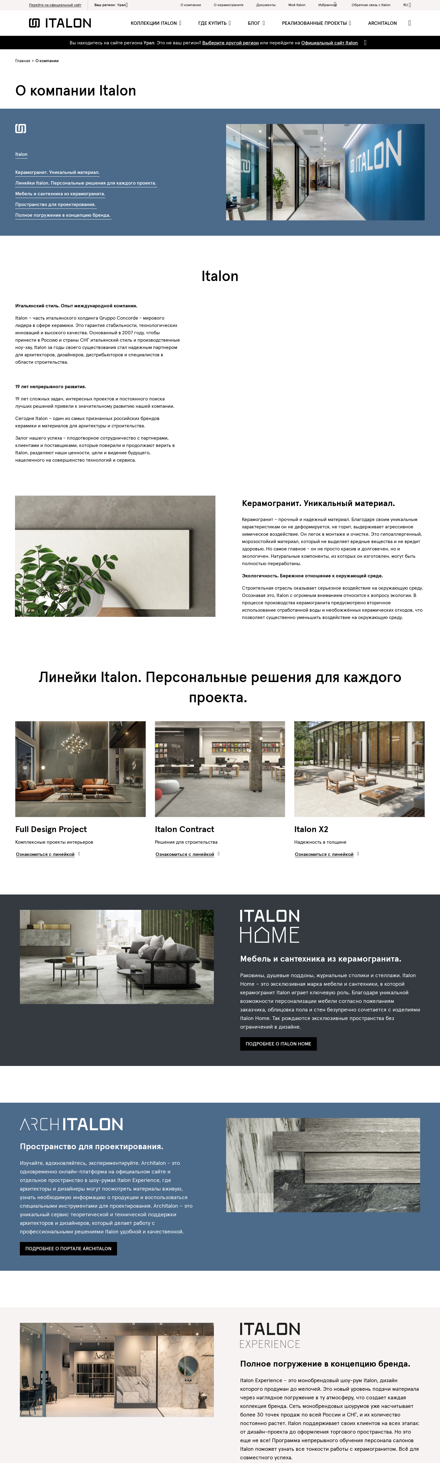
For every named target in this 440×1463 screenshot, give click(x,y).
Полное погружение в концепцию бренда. (63, 215)
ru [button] (405, 4)
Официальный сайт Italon (329, 42)
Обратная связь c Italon (371, 4)
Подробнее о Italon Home (278, 1044)
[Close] (364, 42)
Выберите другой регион (230, 42)
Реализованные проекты (315, 23)
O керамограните (229, 4)
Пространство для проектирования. (56, 204)
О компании (191, 4)
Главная (22, 60)
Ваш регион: (111, 5)
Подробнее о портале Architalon (68, 1248)
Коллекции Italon (154, 23)
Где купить (213, 23)
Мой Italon (297, 4)
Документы (266, 4)
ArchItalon (382, 23)
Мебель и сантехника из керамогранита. (60, 193)
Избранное (328, 4)
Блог (255, 23)
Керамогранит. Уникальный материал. (57, 172)
